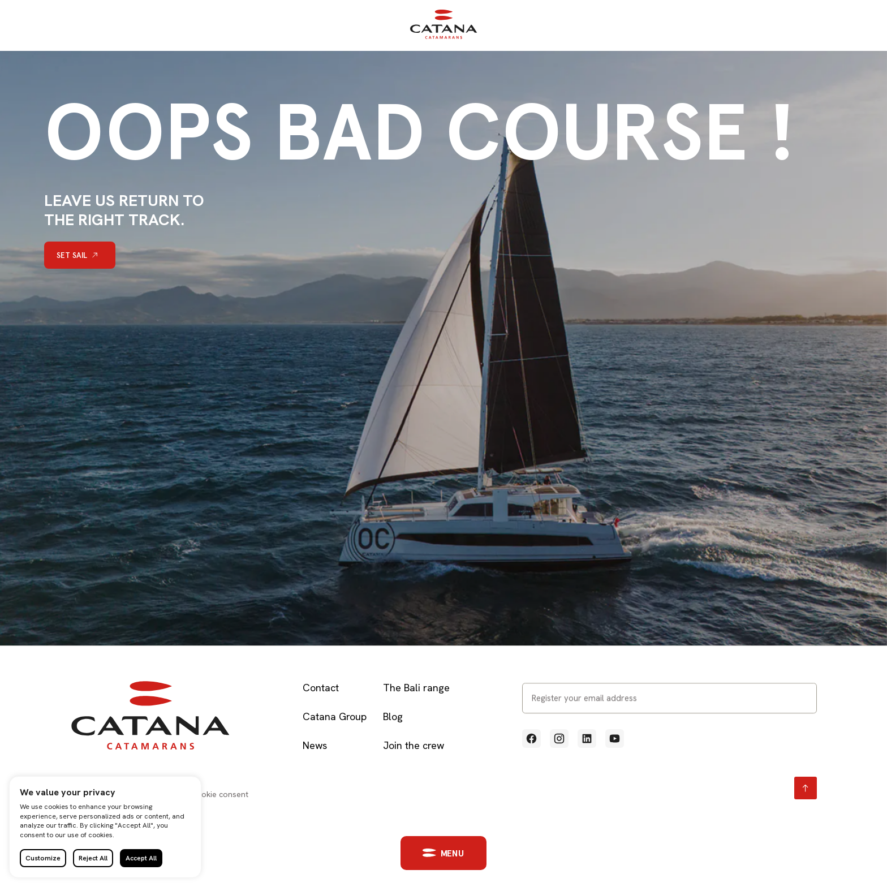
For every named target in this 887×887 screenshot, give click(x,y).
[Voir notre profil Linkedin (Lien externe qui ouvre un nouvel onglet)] (587, 738)
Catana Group (335, 716)
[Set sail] (79, 255)
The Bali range (416, 687)
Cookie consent (219, 794)
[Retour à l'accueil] (443, 36)
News (315, 745)
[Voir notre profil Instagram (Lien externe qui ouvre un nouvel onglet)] (559, 738)
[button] (436, 853)
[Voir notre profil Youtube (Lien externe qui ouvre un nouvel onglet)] (614, 738)
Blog (393, 716)
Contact (321, 687)
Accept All (141, 858)
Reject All (93, 858)
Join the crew (413, 745)
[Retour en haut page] (805, 788)
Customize (43, 858)
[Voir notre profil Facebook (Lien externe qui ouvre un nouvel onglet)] (531, 738)
